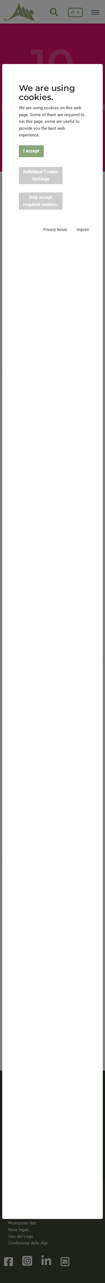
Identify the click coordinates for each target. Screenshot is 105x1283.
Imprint (82, 229)
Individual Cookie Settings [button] (40, 175)
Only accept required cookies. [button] (40, 201)
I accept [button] (31, 151)
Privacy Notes (55, 229)
